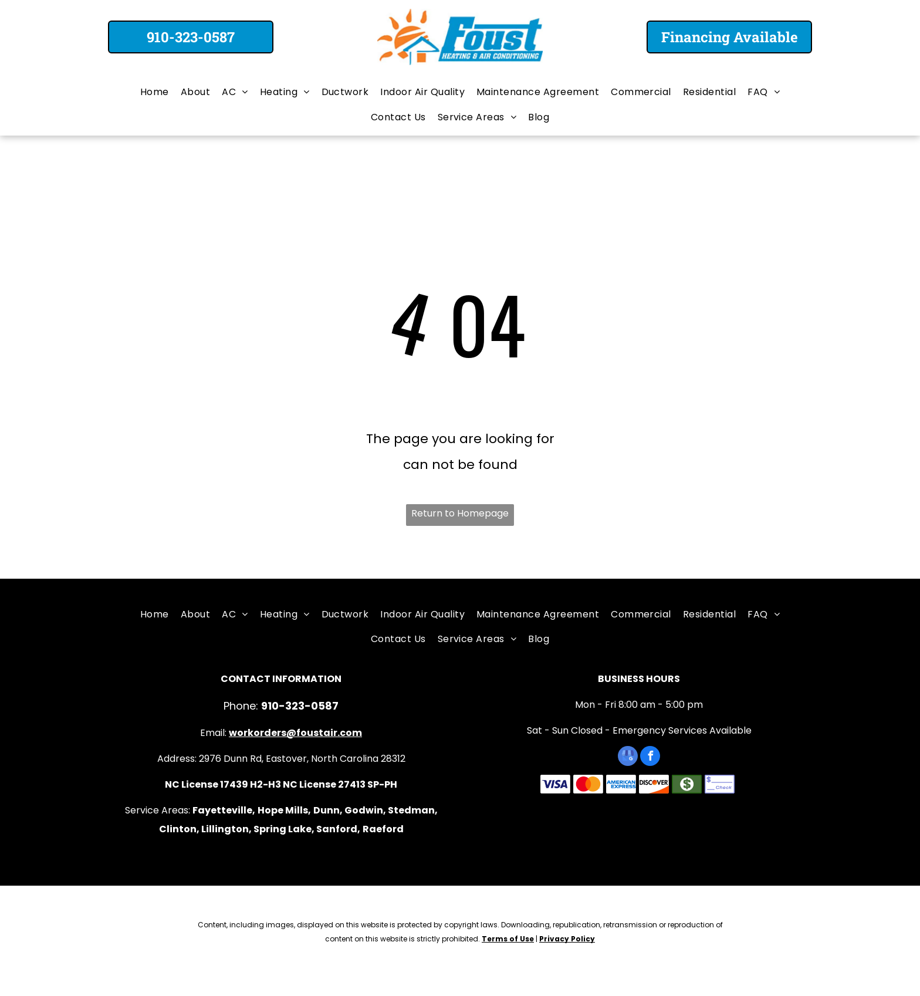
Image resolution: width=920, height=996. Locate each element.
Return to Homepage (460, 513)
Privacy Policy (567, 939)
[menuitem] (154, 92)
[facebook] (650, 757)
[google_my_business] (628, 757)
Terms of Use (508, 939)
